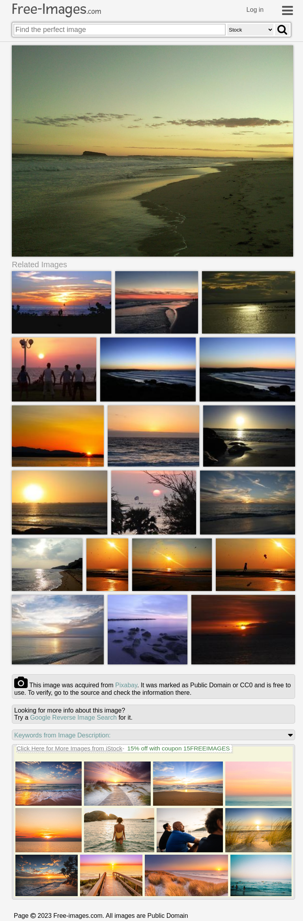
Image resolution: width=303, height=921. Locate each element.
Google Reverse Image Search (73, 717)
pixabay (126, 685)
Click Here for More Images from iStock (69, 748)
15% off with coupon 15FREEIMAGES (178, 748)
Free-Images (56, 9)
